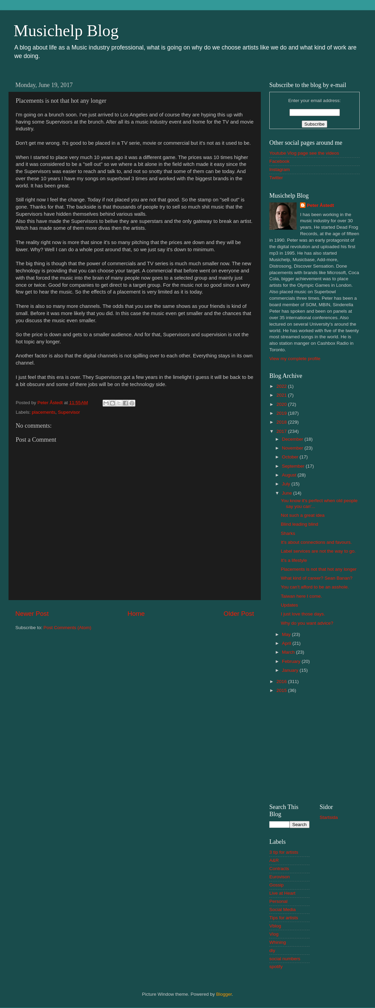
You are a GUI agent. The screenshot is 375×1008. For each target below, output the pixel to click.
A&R (274, 860)
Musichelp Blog (66, 31)
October (291, 456)
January (291, 670)
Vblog (275, 925)
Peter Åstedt (320, 205)
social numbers (284, 958)
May (287, 634)
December (293, 439)
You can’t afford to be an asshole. (315, 587)
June (287, 493)
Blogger (224, 994)
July (286, 483)
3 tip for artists (283, 852)
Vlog (274, 934)
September (294, 466)
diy (272, 950)
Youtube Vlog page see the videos (304, 153)
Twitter (276, 177)
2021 (282, 395)
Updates (289, 605)
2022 (282, 386)
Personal (278, 901)
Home (136, 613)
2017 (282, 431)
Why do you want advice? (307, 623)
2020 (282, 404)
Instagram (279, 169)
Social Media (282, 909)
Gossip (276, 885)
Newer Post (32, 613)
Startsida (329, 817)
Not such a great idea (303, 515)
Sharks (288, 533)
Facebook (279, 161)
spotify (276, 966)
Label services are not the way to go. (318, 551)
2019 (282, 413)
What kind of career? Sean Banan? (316, 578)
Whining (277, 942)
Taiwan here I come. (301, 596)
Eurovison (279, 876)
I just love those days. (303, 613)
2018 (282, 422)
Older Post (239, 613)
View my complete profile (294, 358)
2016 (282, 681)
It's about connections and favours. (316, 542)
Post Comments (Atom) (67, 627)
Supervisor (69, 412)
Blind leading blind (299, 524)
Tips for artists (283, 917)
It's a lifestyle (294, 560)
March (289, 652)
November (293, 448)
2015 (282, 690)
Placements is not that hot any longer (319, 569)
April (287, 643)
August (290, 475)
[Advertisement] (314, 747)
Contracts (279, 868)
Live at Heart (282, 893)
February (292, 661)
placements (43, 412)
